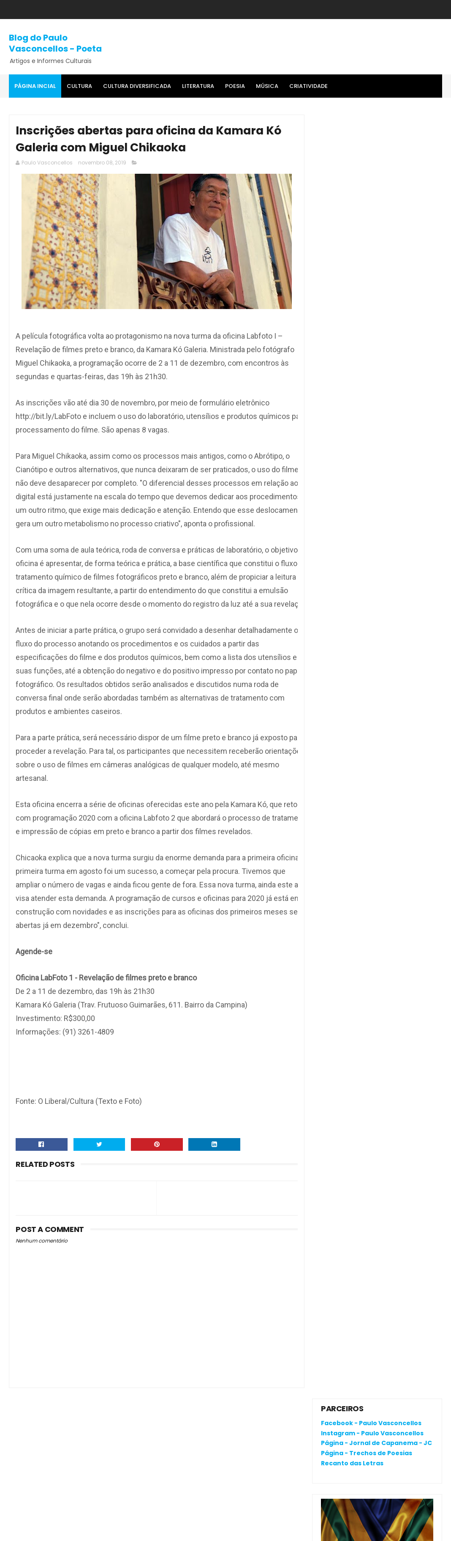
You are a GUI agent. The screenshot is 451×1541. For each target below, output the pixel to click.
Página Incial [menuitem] (35, 86)
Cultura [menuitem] (79, 86)
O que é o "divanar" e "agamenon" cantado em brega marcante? (398, 477)
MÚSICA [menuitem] (267, 86)
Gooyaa (138, 1530)
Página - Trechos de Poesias (366, 169)
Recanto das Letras (352, 179)
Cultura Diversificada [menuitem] (137, 86)
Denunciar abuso (352, 623)
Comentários (349, 697)
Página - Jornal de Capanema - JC (376, 159)
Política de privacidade (354, 1195)
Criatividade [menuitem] (308, 86)
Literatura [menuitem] (198, 86)
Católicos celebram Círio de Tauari (375, 545)
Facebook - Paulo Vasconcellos (371, 139)
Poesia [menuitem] (235, 86)
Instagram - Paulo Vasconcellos (372, 149)
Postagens (345, 682)
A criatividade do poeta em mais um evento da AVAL (394, 572)
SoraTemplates (61, 1530)
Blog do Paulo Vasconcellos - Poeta (55, 43)
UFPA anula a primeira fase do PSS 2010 (399, 511)
